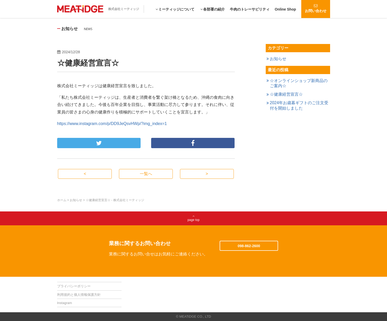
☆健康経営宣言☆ (286, 94)
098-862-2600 (249, 246)
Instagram (64, 303)
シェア (193, 143)
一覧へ (146, 174)
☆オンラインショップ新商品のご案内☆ (299, 83)
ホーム (61, 200)
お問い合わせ (315, 11)
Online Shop (285, 9)
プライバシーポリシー (74, 286)
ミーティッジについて (176, 9)
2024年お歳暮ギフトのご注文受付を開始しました (299, 105)
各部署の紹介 (214, 9)
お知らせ (278, 59)
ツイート (99, 143)
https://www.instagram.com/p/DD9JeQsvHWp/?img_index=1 (112, 123)
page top (193, 220)
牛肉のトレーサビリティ (250, 9)
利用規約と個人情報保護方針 (79, 295)
